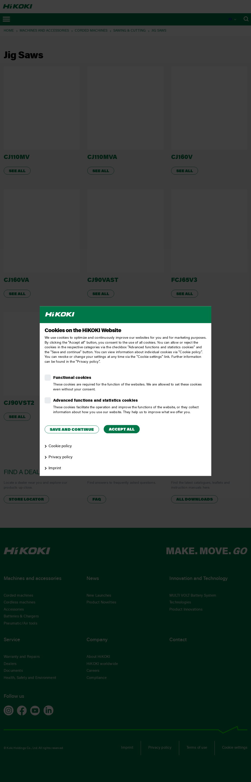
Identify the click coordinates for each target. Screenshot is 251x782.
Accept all (122, 430)
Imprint (55, 468)
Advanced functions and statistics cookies (95, 401)
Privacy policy (61, 457)
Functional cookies (72, 378)
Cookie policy (60, 446)
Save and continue (72, 430)
